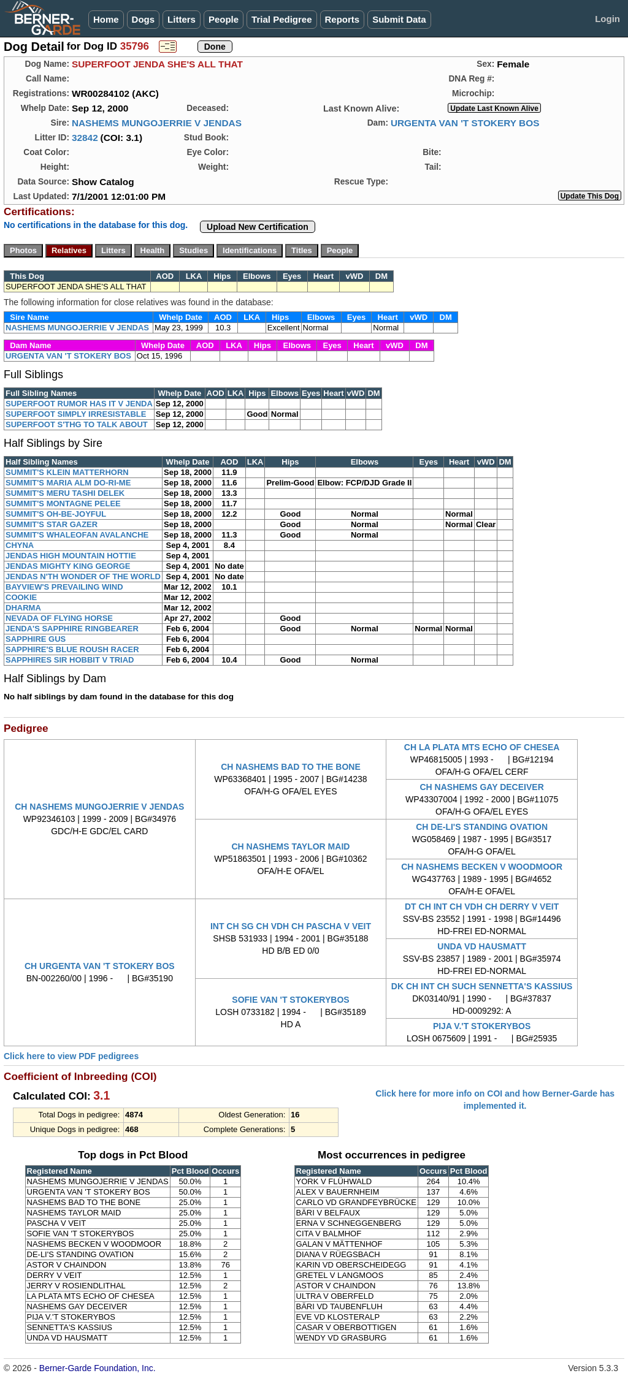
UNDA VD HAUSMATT (481, 946)
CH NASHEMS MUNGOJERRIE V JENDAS (99, 807)
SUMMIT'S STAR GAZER (52, 524)
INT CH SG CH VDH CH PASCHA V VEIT (290, 926)
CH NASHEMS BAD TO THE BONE (291, 767)
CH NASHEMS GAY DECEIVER (481, 787)
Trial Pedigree (281, 19)
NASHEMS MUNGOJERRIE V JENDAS (157, 123)
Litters (181, 19)
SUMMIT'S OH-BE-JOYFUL (56, 514)
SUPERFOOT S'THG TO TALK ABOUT (77, 424)
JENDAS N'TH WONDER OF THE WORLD (83, 576)
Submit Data (399, 19)
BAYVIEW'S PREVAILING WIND (64, 586)
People (224, 19)
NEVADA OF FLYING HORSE (59, 618)
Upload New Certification (257, 227)
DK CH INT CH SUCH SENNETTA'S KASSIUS (482, 986)
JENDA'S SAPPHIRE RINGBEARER (72, 628)
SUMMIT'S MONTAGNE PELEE (63, 503)
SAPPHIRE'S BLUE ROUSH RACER (72, 649)
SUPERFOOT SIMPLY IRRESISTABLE (76, 414)
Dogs (143, 19)
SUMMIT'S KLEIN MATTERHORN (67, 472)
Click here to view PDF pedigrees (71, 1056)
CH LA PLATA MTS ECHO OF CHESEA (482, 747)
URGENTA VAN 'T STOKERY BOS (465, 123)
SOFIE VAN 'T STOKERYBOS (290, 1000)
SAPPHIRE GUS (36, 639)
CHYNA (20, 545)
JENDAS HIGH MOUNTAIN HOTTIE (71, 555)
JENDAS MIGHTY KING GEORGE (68, 566)
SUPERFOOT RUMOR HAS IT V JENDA (79, 403)
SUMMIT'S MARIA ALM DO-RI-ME (68, 482)
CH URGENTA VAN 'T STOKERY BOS (100, 966)
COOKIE (21, 597)
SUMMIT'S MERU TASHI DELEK (65, 493)
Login (607, 18)
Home (106, 19)
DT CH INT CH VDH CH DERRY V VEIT (482, 906)
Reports (342, 19)
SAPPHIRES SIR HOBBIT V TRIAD (70, 659)
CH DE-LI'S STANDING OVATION (482, 827)
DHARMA (23, 607)
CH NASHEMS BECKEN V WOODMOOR (481, 867)
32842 (85, 137)
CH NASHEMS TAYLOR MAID (291, 846)
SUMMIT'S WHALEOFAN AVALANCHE (77, 534)
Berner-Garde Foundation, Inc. (97, 1368)
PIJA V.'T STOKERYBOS (481, 1026)
